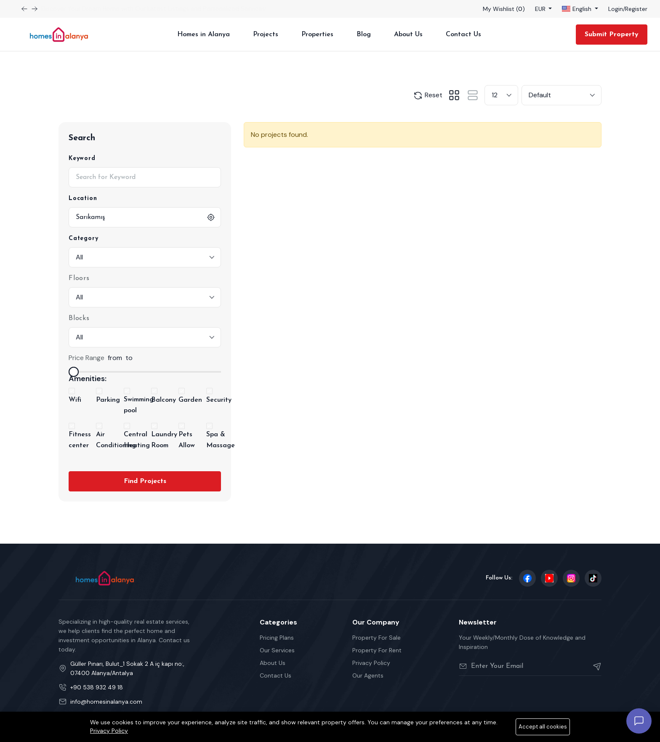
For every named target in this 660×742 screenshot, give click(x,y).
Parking (108, 400)
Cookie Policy (582, 732)
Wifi (75, 400)
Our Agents (367, 675)
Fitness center (80, 440)
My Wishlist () (504, 9)
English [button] (577, 9)
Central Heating (137, 440)
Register (636, 9)
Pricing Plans (277, 637)
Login (615, 9)
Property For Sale (376, 637)
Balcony (163, 400)
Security (219, 400)
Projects (265, 34)
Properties (317, 34)
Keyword (82, 158)
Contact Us (463, 34)
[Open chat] (639, 721)
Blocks (79, 318)
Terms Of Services (485, 732)
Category (83, 238)
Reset (427, 96)
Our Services (277, 650)
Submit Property (612, 34)
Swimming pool (139, 405)
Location (83, 198)
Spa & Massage (220, 440)
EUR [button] (541, 9)
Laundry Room (164, 440)
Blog (364, 34)
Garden (190, 400)
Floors (79, 278)
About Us (408, 34)
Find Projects (145, 481)
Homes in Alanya (203, 34)
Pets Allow (186, 440)
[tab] (454, 95)
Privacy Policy (371, 663)
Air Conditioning (116, 440)
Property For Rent (377, 650)
